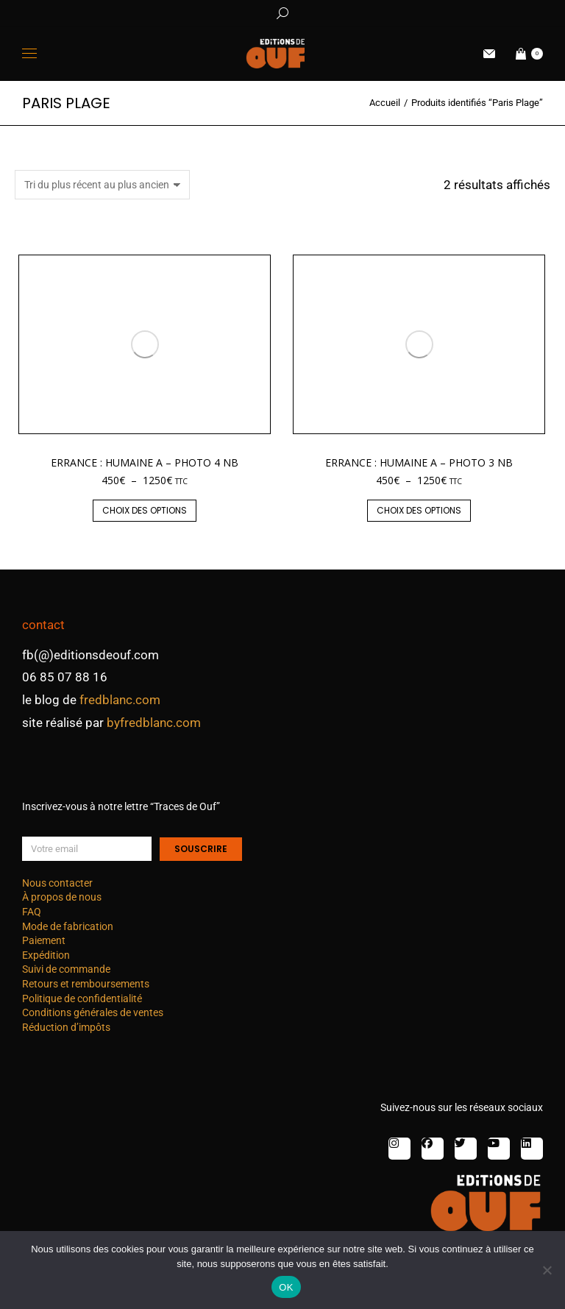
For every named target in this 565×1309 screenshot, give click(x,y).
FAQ (31, 912)
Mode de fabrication (67, 926)
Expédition (46, 955)
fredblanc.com (119, 699)
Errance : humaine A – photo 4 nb (144, 462)
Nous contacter (57, 883)
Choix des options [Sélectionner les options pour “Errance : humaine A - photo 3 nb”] (419, 510)
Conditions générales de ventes (92, 1012)
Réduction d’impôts (66, 1027)
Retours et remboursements (85, 984)
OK (286, 1287)
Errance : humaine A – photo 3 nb (419, 462)
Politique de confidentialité (82, 998)
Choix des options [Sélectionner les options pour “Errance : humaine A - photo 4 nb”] (144, 510)
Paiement (43, 940)
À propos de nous (62, 897)
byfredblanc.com (154, 722)
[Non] (546, 1270)
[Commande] (102, 184)
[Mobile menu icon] (29, 53)
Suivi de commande (66, 969)
